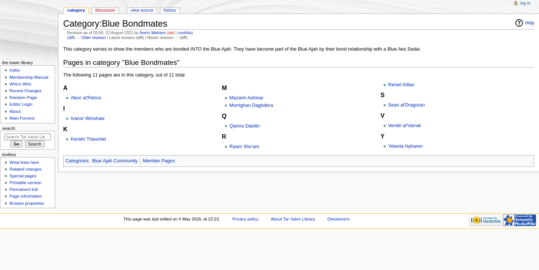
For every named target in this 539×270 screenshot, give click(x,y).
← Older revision (91, 37)
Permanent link (23, 189)
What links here (24, 162)
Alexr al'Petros (86, 97)
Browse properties (26, 203)
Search (8, 128)
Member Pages (159, 161)
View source (142, 10)
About (15, 111)
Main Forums (21, 118)
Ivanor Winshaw (87, 118)
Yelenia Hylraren (405, 146)
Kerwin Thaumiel (88, 139)
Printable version (25, 182)
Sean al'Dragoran (406, 105)
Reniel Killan (401, 84)
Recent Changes (25, 90)
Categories (77, 161)
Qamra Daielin (244, 126)
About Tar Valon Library (293, 219)
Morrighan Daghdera (251, 105)
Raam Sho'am (244, 146)
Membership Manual (28, 77)
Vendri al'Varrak (404, 125)
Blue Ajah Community (114, 161)
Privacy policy (245, 219)
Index (14, 70)
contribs (185, 32)
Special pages (22, 176)
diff (71, 37)
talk (171, 32)
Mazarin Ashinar (246, 97)
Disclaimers (339, 219)
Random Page (23, 97)
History (170, 10)
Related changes (25, 169)
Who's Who (20, 84)
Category (76, 10)
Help (530, 23)
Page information (25, 196)
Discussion (105, 10)
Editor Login (20, 104)
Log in (525, 3)
